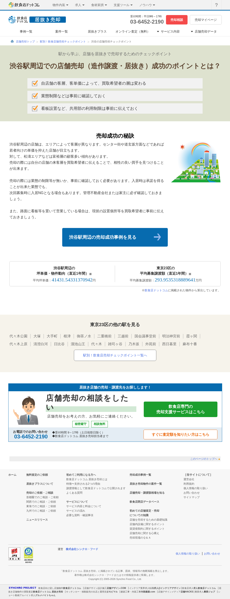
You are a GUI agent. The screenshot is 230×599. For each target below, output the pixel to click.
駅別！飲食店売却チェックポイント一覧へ (115, 355)
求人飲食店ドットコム (204, 588)
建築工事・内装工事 (131, 591)
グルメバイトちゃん (45, 595)
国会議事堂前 (145, 336)
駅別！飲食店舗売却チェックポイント (63, 41)
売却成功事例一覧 (140, 474)
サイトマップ (192, 497)
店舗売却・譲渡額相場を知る (147, 492)
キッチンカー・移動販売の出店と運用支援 (87, 591)
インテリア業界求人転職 (141, 588)
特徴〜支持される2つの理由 (83, 483)
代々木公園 (18, 336)
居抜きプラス (97, 31)
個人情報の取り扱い (196, 488)
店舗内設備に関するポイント (147, 524)
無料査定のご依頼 (37, 474)
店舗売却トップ (25, 41)
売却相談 (176, 20)
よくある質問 (74, 492)
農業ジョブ (209, 591)
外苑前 (150, 344)
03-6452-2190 (147, 22)
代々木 (96, 344)
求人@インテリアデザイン (167, 588)
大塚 (37, 336)
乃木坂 (133, 344)
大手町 (52, 336)
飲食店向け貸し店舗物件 (50, 588)
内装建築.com (148, 591)
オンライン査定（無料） (132, 31)
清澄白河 (40, 344)
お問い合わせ (192, 492)
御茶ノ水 (84, 336)
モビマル (113, 591)
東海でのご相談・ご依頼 (41, 506)
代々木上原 (18, 344)
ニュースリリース (37, 519)
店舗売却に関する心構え (144, 533)
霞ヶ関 (191, 336)
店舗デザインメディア (169, 591)
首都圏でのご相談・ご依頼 (42, 497)
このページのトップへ (205, 458)
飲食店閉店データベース (144, 501)
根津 (67, 336)
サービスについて (77, 501)
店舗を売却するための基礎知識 (148, 519)
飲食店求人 (187, 588)
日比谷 (59, 344)
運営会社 (189, 479)
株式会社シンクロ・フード (82, 549)
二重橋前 (104, 336)
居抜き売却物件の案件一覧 (146, 483)
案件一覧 (61, 31)
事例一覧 (26, 31)
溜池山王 (78, 344)
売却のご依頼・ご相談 (39, 492)
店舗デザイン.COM (116, 588)
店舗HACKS (187, 591)
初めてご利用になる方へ (81, 474)
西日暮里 (169, 344)
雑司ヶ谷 (115, 344)
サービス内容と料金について (83, 506)
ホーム (12, 474)
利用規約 (189, 483)
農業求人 (199, 591)
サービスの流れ (75, 510)
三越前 (123, 336)
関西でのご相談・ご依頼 (41, 501)
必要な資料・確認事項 (79, 515)
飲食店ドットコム (156, 290)
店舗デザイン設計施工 (95, 588)
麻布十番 (190, 344)
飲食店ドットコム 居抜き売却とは (86, 479)
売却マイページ (206, 20)
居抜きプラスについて (39, 483)
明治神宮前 (171, 336)
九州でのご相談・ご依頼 (41, 510)
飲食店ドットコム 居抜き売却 (48, 591)
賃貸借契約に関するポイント (147, 528)
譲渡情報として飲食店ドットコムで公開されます (96, 488)
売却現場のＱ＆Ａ (140, 537)
